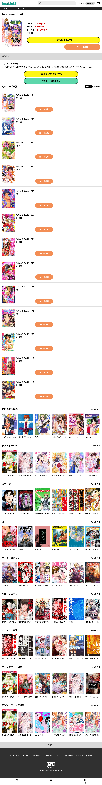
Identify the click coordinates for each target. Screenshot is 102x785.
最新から (97, 87)
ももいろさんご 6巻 (25, 215)
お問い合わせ (68, 756)
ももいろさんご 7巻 (25, 239)
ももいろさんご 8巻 (25, 263)
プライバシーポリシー (53, 756)
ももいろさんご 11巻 (25, 334)
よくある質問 (14, 756)
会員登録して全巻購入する (51, 74)
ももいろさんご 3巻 (25, 142)
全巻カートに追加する (51, 81)
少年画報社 (39, 27)
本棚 (85, 783)
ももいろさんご (22, 8)
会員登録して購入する (64, 40)
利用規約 (25, 756)
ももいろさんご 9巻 (25, 287)
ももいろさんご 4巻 (25, 166)
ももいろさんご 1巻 (24, 95)
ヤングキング (41, 30)
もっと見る (95, 409)
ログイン (81, 3)
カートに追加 (82, 47)
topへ (51, 745)
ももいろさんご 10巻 (25, 311)
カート (51, 783)
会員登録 (90, 3)
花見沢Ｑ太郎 (40, 23)
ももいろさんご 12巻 (25, 358)
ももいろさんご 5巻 (25, 191)
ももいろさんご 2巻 (25, 119)
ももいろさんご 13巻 (25, 382)
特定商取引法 (36, 756)
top (3, 8)
